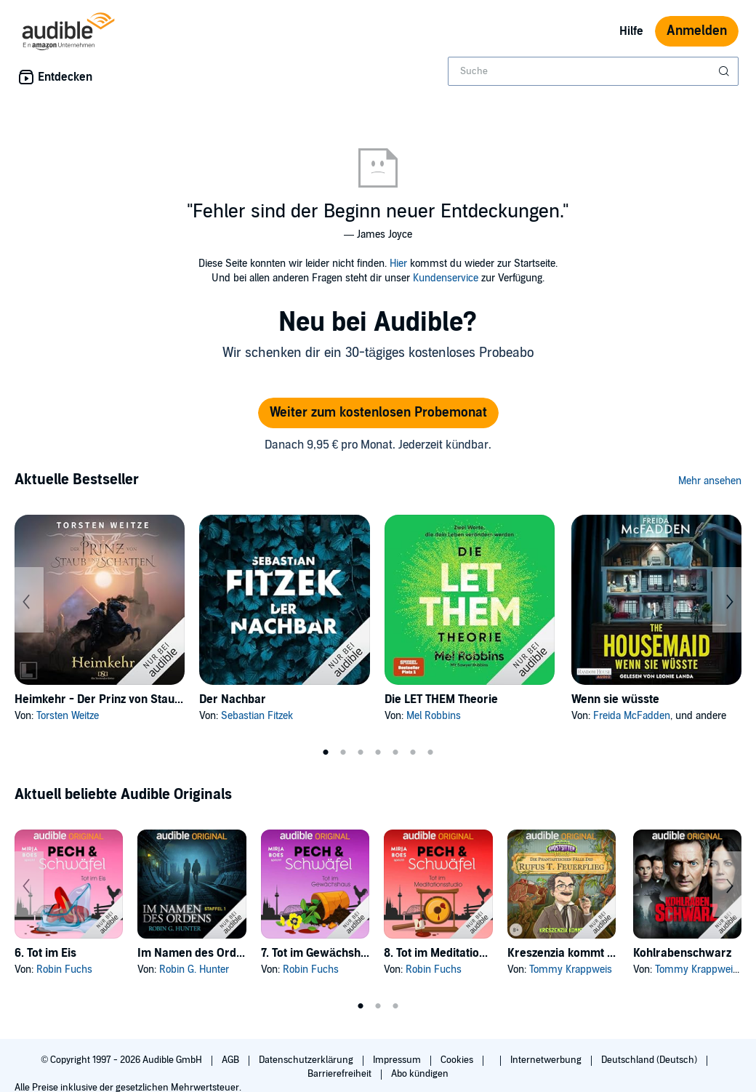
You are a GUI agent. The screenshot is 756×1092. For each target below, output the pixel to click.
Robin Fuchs (64, 969)
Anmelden (697, 31)
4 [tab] (378, 752)
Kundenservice (445, 278)
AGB (231, 1060)
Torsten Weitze (67, 716)
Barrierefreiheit (340, 1074)
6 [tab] (413, 752)
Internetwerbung (547, 1060)
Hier (398, 263)
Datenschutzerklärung (307, 1060)
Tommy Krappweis (570, 969)
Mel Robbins (433, 716)
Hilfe (631, 31)
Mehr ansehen (709, 481)
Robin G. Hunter (194, 969)
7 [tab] (430, 752)
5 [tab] (395, 752)
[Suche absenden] (725, 71)
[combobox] (593, 71)
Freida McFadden (631, 716)
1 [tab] (325, 752)
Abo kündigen (420, 1074)
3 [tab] (360, 752)
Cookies (458, 1060)
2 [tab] (343, 752)
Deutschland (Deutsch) (650, 1060)
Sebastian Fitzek (257, 716)
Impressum (398, 1060)
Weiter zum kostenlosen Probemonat (378, 412)
